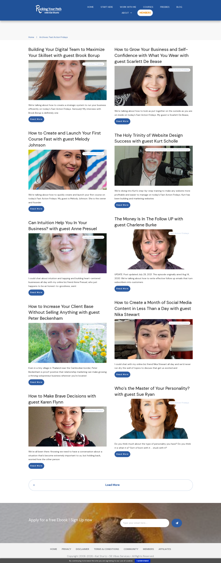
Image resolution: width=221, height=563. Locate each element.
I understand (142, 561)
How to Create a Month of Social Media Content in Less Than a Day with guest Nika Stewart (153, 308)
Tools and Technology (178, 150)
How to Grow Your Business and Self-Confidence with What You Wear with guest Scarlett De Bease (152, 55)
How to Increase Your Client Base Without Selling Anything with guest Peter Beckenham (64, 312)
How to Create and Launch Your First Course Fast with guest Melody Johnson (64, 139)
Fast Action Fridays (93, 64)
